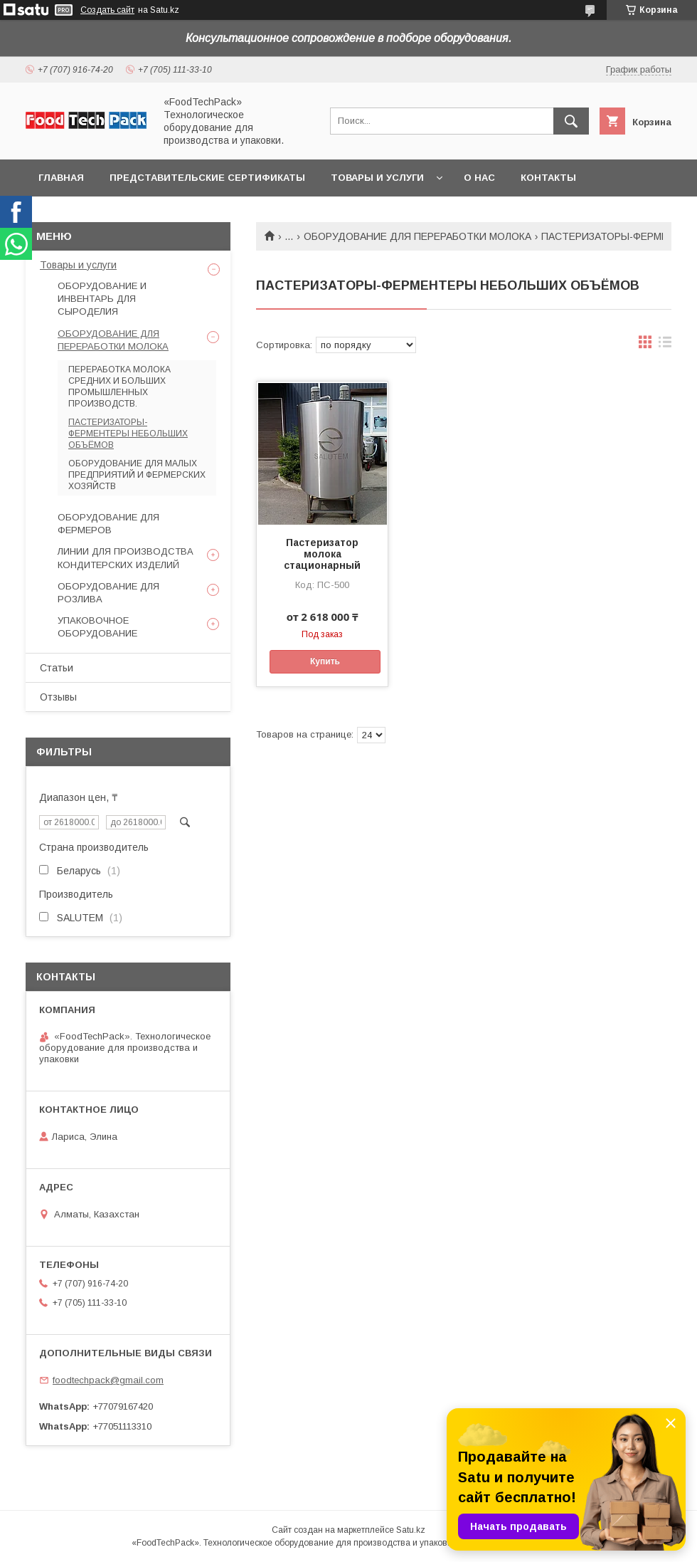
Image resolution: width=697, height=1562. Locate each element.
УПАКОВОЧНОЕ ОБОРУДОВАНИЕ (97, 627)
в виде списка (665, 345)
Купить (325, 661)
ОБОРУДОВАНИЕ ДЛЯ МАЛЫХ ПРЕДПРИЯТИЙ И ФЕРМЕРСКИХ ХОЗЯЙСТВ (137, 474)
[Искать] (571, 121)
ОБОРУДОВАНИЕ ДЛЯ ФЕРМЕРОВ (108, 523)
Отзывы (58, 697)
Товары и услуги (377, 177)
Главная (61, 177)
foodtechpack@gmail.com (108, 1380)
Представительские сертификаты (207, 177)
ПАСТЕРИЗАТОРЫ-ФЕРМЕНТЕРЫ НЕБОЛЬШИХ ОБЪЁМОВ (128, 433)
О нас (479, 177)
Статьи (56, 667)
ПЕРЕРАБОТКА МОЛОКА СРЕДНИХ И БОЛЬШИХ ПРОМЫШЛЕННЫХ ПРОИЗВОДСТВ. (119, 387)
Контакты (548, 177)
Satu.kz (410, 1530)
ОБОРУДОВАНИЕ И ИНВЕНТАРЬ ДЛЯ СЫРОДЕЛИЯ (102, 299)
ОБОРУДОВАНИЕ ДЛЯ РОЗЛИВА (108, 592)
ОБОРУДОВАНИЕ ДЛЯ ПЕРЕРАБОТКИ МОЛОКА (417, 236)
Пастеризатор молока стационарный (322, 554)
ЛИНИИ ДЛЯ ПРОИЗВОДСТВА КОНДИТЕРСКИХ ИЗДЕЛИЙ (125, 558)
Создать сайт (107, 10)
